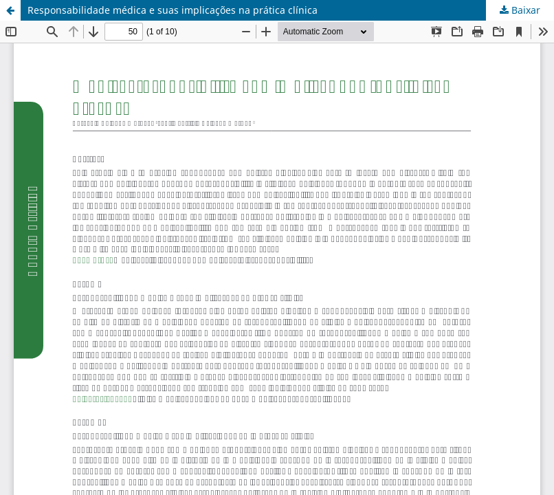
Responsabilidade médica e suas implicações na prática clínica (172, 9)
